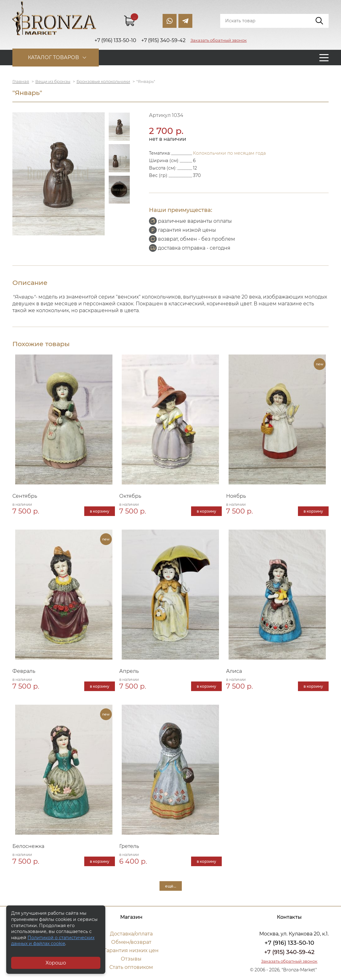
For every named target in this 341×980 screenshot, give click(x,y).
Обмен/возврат (131, 942)
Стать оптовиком (131, 967)
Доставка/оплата (131, 934)
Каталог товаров (53, 57)
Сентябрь (24, 496)
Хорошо (56, 963)
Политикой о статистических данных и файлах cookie (52, 941)
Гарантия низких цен (131, 950)
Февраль (23, 671)
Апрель (129, 671)
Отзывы (131, 959)
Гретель (129, 846)
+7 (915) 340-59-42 (289, 952)
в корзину (99, 511)
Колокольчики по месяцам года (229, 153)
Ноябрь (236, 496)
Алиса (234, 671)
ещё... (170, 886)
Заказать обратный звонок (218, 40)
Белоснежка (28, 846)
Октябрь (130, 496)
